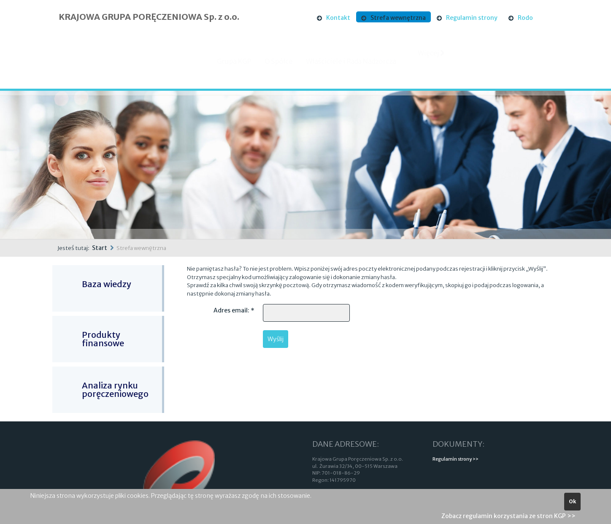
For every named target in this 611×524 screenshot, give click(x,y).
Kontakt (338, 18)
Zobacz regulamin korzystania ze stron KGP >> (508, 516)
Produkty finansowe (103, 338)
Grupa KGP (241, 61)
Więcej (432, 60)
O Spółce (286, 61)
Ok (572, 501)
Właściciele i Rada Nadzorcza (358, 61)
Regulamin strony (471, 18)
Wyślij (276, 339)
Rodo (525, 18)
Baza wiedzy (106, 284)
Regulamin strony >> (456, 459)
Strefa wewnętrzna (398, 18)
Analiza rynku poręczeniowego (115, 389)
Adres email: (234, 310)
